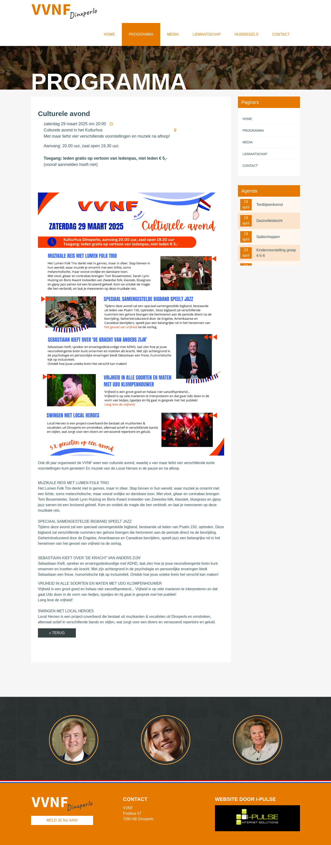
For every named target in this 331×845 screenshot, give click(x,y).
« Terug (57, 633)
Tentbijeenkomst (269, 205)
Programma (141, 34)
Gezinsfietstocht (269, 221)
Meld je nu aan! (62, 820)
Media (173, 34)
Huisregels (246, 34)
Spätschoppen (268, 237)
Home (109, 34)
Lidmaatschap (206, 34)
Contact (281, 34)
